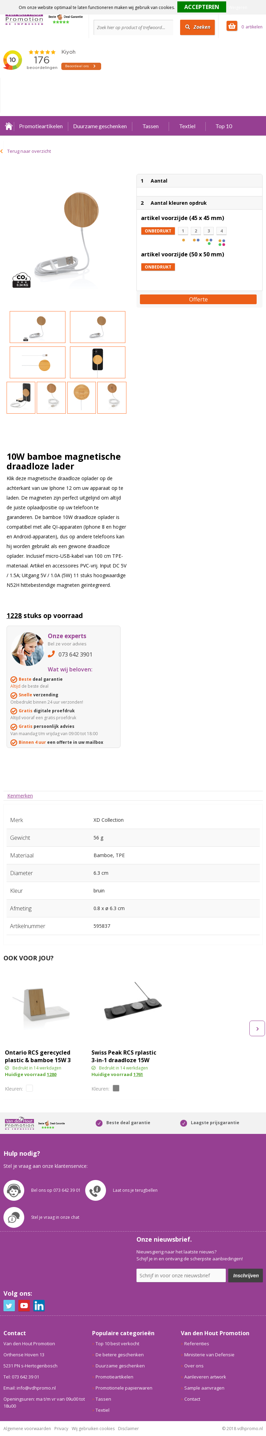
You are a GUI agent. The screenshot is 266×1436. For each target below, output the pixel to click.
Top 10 (223, 126)
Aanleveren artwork (205, 1377)
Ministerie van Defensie (209, 1354)
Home (8, 125)
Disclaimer (128, 1428)
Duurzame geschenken (100, 126)
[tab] (20, 796)
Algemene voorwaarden (27, 1428)
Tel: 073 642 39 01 (21, 1377)
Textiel (187, 126)
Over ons (194, 1366)
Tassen (150, 126)
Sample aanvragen (204, 1388)
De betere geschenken (120, 1354)
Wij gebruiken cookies (93, 1428)
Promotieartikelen (41, 126)
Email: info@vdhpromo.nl (29, 1388)
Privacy (61, 1428)
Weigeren (238, 7)
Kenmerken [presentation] (20, 795)
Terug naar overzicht (29, 151)
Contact (192, 1399)
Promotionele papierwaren (124, 1388)
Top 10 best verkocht (117, 1343)
